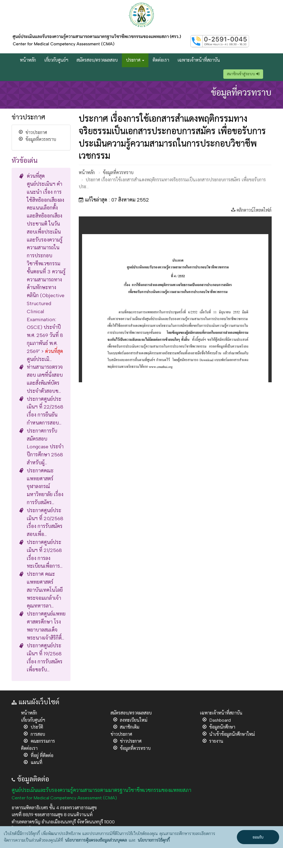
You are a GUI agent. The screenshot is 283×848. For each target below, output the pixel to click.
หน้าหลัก (28, 60)
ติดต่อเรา (161, 60)
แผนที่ (36, 762)
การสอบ (38, 734)
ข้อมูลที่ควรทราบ (40, 139)
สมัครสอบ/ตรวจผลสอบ (97, 60)
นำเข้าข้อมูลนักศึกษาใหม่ (232, 734)
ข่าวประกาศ (36, 132)
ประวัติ (37, 727)
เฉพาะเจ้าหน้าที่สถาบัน (198, 60)
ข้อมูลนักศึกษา (222, 727)
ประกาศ (135, 60)
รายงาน (216, 741)
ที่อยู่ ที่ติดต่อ (42, 755)
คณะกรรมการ (43, 741)
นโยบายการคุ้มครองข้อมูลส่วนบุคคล (96, 840)
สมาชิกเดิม (129, 727)
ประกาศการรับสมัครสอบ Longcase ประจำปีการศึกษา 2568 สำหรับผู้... (45, 447)
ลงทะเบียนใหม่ (133, 720)
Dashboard (220, 720)
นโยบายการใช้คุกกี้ (154, 840)
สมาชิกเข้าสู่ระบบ (243, 74)
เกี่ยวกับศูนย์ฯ (56, 60)
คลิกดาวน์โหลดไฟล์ (251, 210)
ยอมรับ (258, 837)
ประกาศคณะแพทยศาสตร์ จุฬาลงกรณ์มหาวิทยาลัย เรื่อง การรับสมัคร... (45, 487)
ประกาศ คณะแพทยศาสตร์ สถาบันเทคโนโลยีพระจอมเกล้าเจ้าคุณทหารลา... (45, 590)
